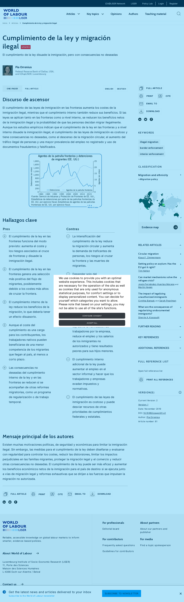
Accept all (92, 323)
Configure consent (92, 316)
